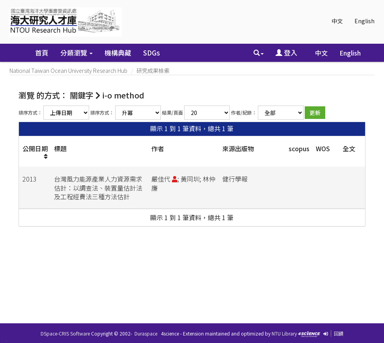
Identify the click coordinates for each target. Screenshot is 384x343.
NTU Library (284, 333)
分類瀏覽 (76, 52)
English (364, 21)
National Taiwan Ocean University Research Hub (68, 70)
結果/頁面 (172, 112)
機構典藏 (117, 52)
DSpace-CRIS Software (65, 333)
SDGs (151, 52)
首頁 (41, 52)
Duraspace (145, 333)
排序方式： (30, 112)
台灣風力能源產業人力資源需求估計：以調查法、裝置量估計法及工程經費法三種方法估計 (98, 188)
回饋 (338, 333)
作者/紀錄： (244, 112)
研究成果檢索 (153, 70)
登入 (286, 52)
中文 (337, 21)
